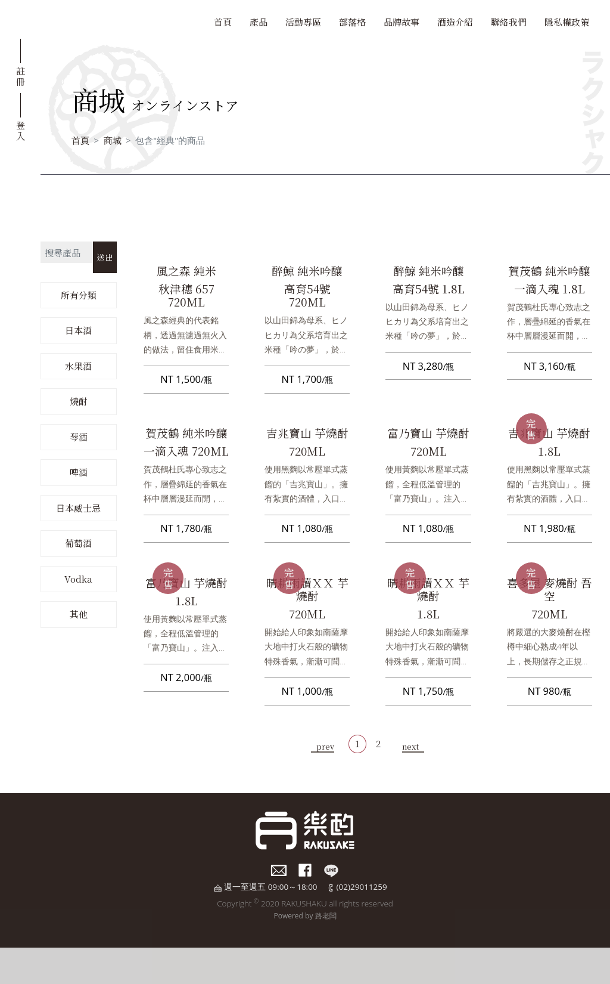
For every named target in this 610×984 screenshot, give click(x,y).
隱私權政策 (566, 22)
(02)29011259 (362, 886)
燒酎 (79, 401)
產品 (258, 22)
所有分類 (79, 295)
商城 (113, 140)
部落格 (352, 22)
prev (325, 746)
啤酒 (79, 472)
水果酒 (78, 366)
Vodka (78, 579)
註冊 (20, 75)
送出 (105, 257)
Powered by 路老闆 (304, 916)
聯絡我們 (509, 22)
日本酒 (78, 330)
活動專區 (303, 22)
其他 (79, 614)
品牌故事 (401, 22)
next (410, 746)
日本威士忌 (78, 508)
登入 (20, 130)
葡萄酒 (78, 543)
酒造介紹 (455, 22)
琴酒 (79, 437)
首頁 (223, 22)
